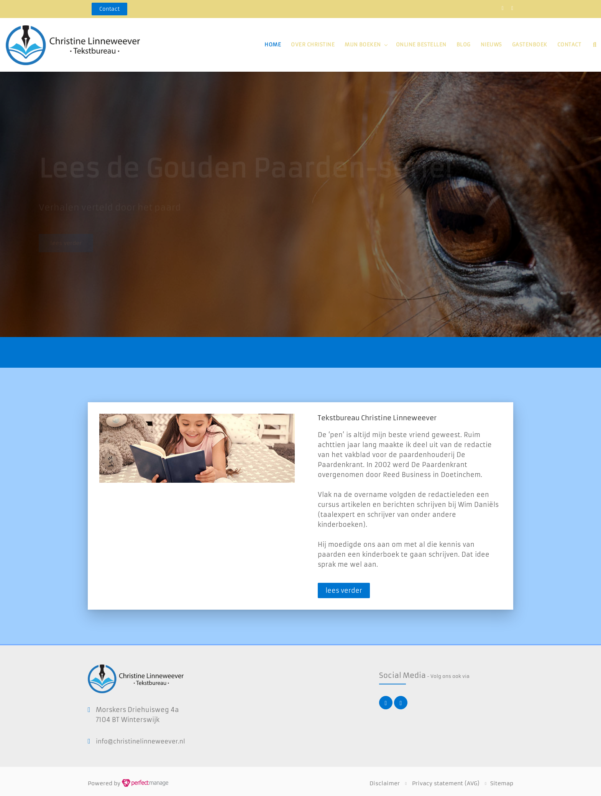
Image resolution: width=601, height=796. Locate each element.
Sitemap (501, 783)
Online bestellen (421, 44)
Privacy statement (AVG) (445, 783)
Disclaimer (384, 783)
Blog (463, 44)
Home (272, 44)
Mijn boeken (363, 44)
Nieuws (491, 44)
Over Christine (313, 44)
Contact (569, 44)
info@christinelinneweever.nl (140, 741)
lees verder (343, 590)
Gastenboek (529, 44)
